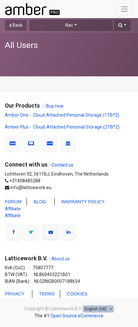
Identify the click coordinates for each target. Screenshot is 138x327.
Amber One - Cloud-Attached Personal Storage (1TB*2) (62, 115)
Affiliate (13, 208)
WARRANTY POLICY (83, 201)
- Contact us (61, 165)
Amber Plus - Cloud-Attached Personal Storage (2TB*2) (62, 127)
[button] (122, 25)
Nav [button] (69, 25)
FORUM (13, 201)
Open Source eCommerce (76, 315)
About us (60, 258)
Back (16, 25)
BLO (38, 201)
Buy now (55, 106)
